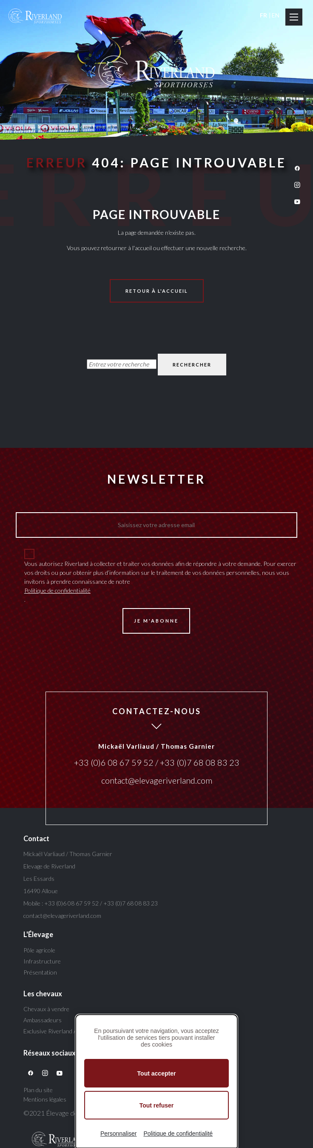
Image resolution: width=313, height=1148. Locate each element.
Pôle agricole (39, 950)
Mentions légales (44, 1099)
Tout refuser (156, 1105)
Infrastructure (42, 961)
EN (275, 15)
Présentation (40, 972)
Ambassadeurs (42, 1020)
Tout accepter (156, 1073)
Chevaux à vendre (46, 1008)
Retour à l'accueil (156, 291)
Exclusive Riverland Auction (58, 1031)
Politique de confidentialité (57, 590)
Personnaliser (118, 1133)
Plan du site (38, 1089)
